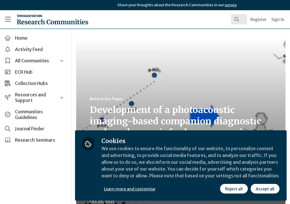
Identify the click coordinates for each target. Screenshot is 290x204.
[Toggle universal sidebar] (8, 19)
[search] (239, 19)
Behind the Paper (107, 98)
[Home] (42, 19)
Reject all (234, 189)
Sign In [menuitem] (277, 19)
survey (230, 5)
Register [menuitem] (258, 19)
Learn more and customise (130, 189)
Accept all (265, 189)
